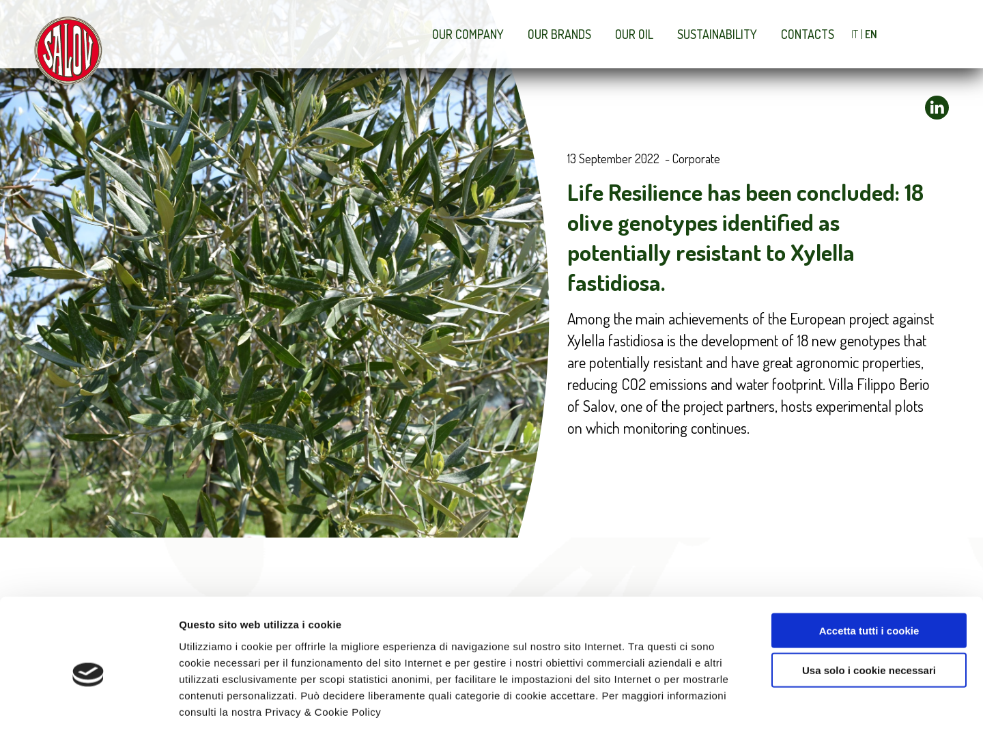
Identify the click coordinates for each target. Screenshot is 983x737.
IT (854, 34)
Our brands (559, 34)
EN (871, 34)
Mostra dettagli (725, 710)
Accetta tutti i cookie (869, 573)
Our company (468, 34)
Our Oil (634, 34)
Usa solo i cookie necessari (869, 614)
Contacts (807, 34)
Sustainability (717, 34)
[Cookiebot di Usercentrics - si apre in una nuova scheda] (88, 710)
